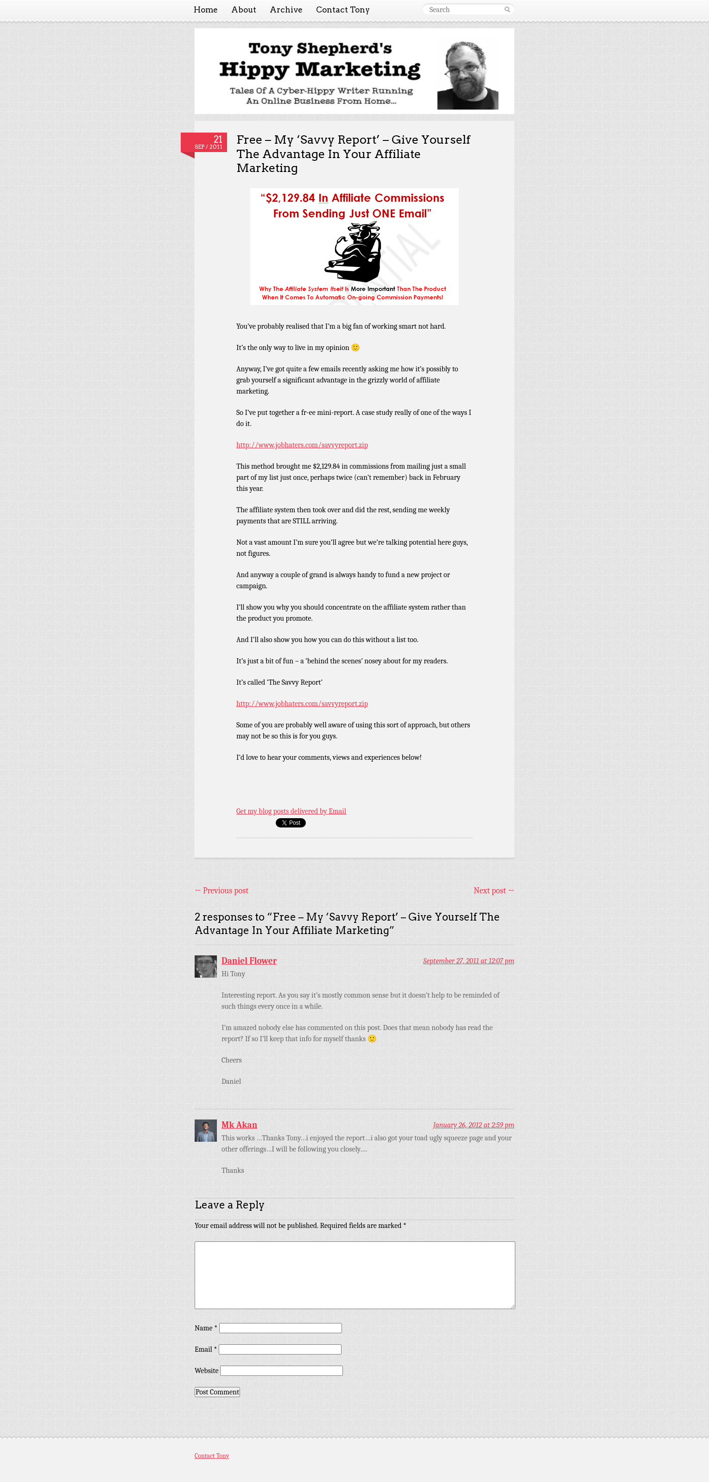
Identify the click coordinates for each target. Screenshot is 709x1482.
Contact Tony (343, 9)
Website (206, 1371)
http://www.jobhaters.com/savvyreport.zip (302, 445)
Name (206, 1328)
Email (206, 1349)
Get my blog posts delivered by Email (291, 811)
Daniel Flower (249, 961)
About (243, 9)
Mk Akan (239, 1125)
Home (206, 9)
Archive (286, 9)
